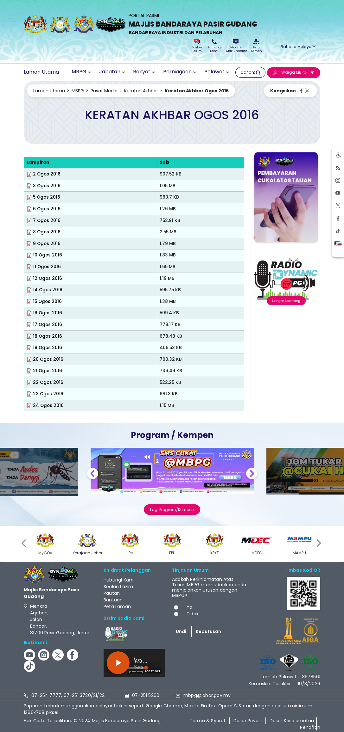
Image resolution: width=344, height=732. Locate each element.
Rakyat (141, 72)
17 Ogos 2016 (47, 325)
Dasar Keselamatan (292, 720)
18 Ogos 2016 (47, 336)
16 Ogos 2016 (47, 313)
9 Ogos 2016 (47, 244)
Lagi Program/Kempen (172, 509)
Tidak (193, 614)
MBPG (79, 72)
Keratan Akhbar (141, 91)
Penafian (310, 727)
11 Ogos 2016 (47, 267)
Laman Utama (41, 72)
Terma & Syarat (208, 720)
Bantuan (113, 600)
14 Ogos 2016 (47, 290)
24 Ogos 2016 (48, 406)
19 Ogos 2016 (47, 348)
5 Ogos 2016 (46, 197)
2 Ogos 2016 (47, 174)
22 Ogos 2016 (48, 382)
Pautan (112, 593)
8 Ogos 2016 (47, 232)
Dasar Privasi (247, 720)
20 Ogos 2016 (48, 359)
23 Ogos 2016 (48, 394)
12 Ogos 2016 (47, 278)
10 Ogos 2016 (47, 255)
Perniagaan (177, 72)
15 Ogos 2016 (47, 301)
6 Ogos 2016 (47, 209)
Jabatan (109, 72)
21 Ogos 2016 (47, 371)
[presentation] (24, 543)
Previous (92, 474)
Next (251, 474)
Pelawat (214, 72)
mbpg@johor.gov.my (207, 695)
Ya (189, 607)
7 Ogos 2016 (47, 221)
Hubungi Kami (214, 46)
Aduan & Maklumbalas (235, 46)
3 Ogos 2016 (47, 186)
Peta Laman (256, 46)
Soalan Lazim (197, 46)
